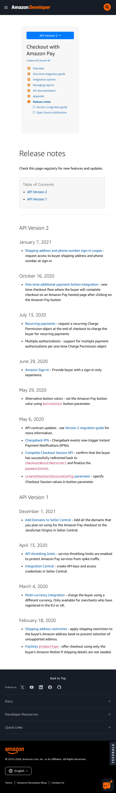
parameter (57, 476)
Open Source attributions (52, 112)
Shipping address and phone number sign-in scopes (63, 250)
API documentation (44, 90)
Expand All (45, 60)
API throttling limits (40, 554)
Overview (38, 68)
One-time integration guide (48, 74)
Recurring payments (40, 323)
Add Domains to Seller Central (48, 520)
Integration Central (39, 566)
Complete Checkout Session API (49, 452)
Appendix (38, 96)
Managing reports (43, 85)
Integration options (44, 79)
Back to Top (58, 678)
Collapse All (32, 60)
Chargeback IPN (37, 440)
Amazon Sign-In (37, 370)
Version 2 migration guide (52, 107)
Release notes (41, 102)
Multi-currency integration (45, 595)
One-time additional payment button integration (61, 284)
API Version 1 (37, 199)
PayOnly (42, 646)
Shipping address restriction (46, 629)
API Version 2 (49, 35)
